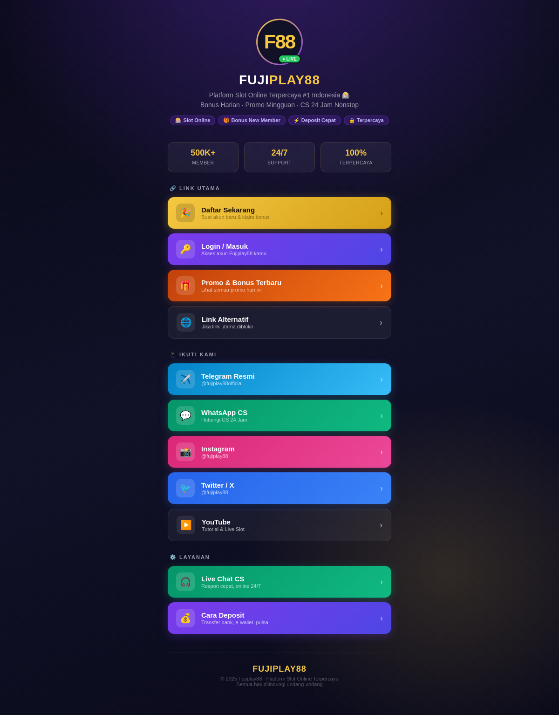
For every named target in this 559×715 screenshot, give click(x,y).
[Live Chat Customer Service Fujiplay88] (279, 582)
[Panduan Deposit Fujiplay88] (279, 618)
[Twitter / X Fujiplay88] (279, 488)
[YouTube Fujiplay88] (279, 525)
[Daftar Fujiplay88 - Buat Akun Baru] (279, 213)
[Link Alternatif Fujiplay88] (279, 322)
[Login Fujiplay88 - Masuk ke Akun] (279, 249)
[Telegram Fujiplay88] (279, 379)
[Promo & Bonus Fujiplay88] (279, 285)
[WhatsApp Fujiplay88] (279, 415)
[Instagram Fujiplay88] (279, 452)
